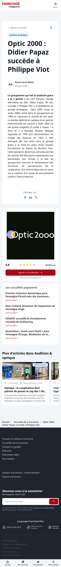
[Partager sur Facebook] (25, 197)
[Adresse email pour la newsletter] (25, 501)
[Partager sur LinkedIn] (30, 197)
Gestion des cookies (11, 548)
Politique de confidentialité (14, 544)
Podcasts (6, 450)
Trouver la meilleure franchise (17, 438)
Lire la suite (12, 300)
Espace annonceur (11, 476)
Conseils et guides (11, 446)
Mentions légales (10, 541)
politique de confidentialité (43, 508)
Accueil (6, 422)
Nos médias (8, 458)
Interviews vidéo (10, 454)
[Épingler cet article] (51, 27)
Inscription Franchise (11, 555)
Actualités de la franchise (15, 442)
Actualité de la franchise (26, 422)
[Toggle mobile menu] (55, 5)
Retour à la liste (17, 27)
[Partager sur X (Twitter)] (36, 197)
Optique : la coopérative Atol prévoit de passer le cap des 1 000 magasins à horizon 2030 (24, 391)
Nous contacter (9, 551)
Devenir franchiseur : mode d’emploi (21, 472)
